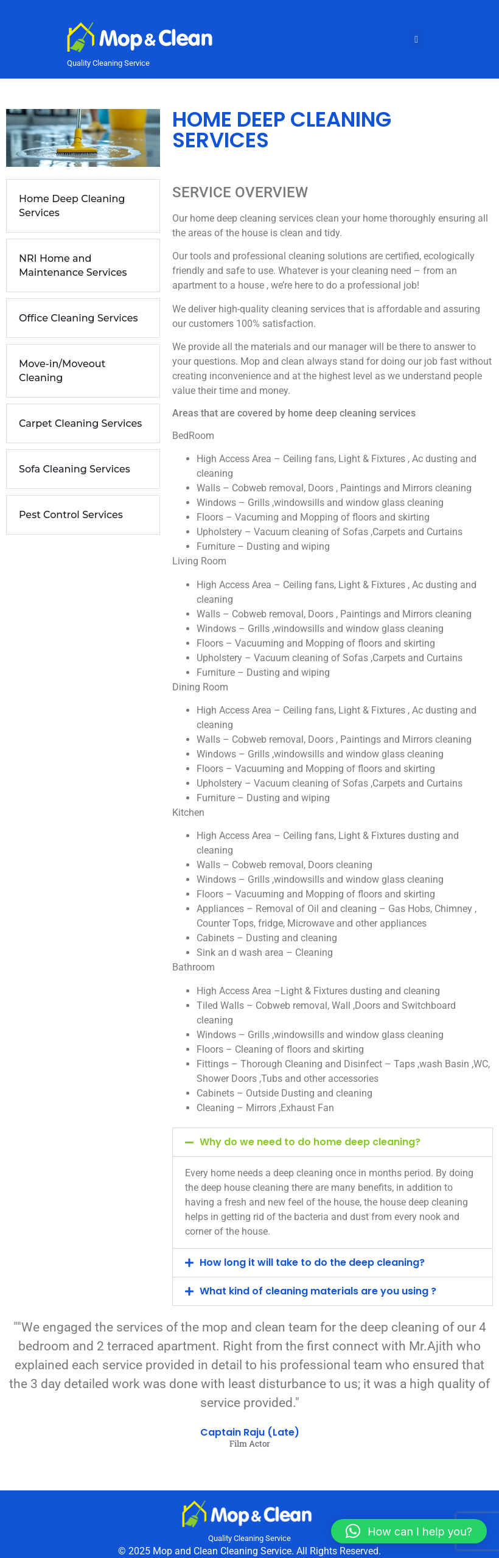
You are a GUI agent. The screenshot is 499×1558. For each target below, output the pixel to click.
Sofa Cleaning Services (74, 469)
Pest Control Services (71, 515)
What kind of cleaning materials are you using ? (318, 1291)
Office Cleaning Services (78, 318)
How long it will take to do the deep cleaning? (312, 1262)
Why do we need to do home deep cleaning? (310, 1142)
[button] (332, 1142)
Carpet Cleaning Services (80, 423)
